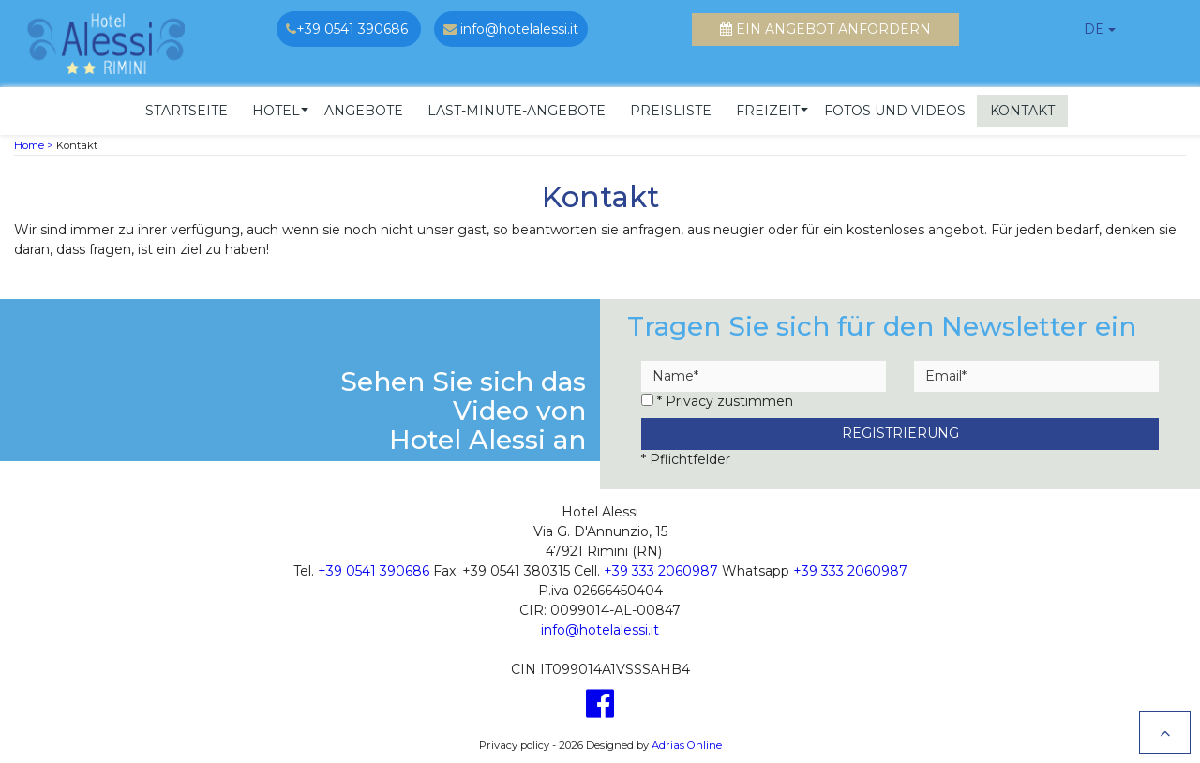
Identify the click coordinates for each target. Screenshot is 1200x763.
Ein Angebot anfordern (825, 29)
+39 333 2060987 (661, 566)
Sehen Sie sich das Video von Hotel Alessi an (463, 406)
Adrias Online (687, 740)
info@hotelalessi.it (600, 625)
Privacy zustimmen (729, 396)
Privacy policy (514, 740)
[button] (276, 106)
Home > (33, 140)
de (1094, 29)
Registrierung (900, 428)
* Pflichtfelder (685, 454)
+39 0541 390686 (373, 566)
